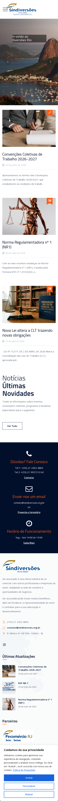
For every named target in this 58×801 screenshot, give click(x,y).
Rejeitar (29, 794)
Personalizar (29, 786)
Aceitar (29, 777)
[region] (29, 773)
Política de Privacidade (24, 770)
